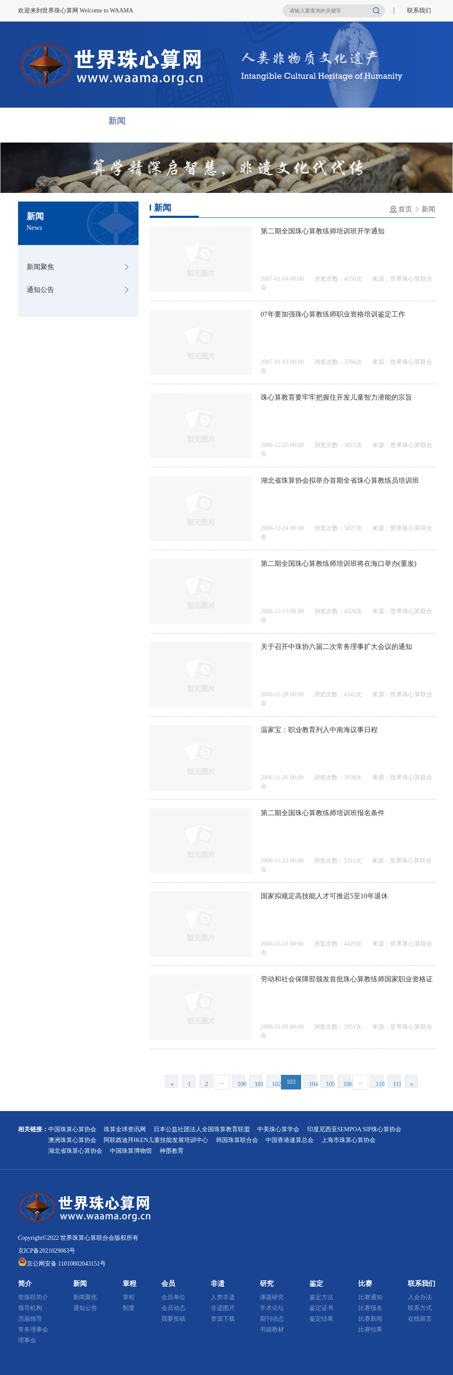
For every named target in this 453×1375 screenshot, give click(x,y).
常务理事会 (33, 1329)
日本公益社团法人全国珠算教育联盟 (202, 1129)
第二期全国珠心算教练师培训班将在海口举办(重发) (339, 563)
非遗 (235, 120)
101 (258, 1084)
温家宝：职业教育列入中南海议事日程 (319, 729)
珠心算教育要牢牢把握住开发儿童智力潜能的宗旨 (336, 397)
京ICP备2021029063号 (47, 1251)
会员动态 (173, 1308)
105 (329, 1084)
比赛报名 (370, 1308)
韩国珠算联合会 (237, 1140)
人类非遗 (223, 1297)
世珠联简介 (33, 1297)
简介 (77, 120)
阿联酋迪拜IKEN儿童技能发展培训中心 (156, 1140)
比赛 (354, 120)
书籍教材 (272, 1329)
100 (241, 1084)
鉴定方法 (321, 1297)
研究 (275, 120)
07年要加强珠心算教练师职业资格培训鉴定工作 (333, 314)
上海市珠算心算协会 (348, 1140)
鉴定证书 (321, 1308)
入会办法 (420, 1297)
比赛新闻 (370, 1319)
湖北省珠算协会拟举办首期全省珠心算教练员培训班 (340, 480)
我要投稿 (173, 1319)
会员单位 (173, 1297)
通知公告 (40, 289)
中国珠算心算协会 (72, 1129)
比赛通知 (370, 1297)
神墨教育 (172, 1151)
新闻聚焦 (40, 266)
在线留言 (420, 1319)
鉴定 (315, 120)
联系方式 (420, 1308)
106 (347, 1084)
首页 (37, 120)
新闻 (117, 120)
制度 (129, 1308)
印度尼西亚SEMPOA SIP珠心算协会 (354, 1129)
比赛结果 (370, 1329)
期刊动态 (272, 1319)
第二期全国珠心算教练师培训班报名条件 (323, 812)
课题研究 (272, 1297)
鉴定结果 (321, 1319)
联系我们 (419, 10)
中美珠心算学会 (278, 1129)
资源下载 (223, 1319)
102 (275, 1084)
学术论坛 (272, 1308)
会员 (196, 120)
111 (397, 1084)
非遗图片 (223, 1308)
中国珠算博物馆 (131, 1151)
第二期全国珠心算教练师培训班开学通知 (323, 231)
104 (312, 1084)
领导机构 (30, 1308)
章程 (156, 120)
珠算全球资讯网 (125, 1129)
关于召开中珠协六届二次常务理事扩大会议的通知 (336, 646)
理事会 (27, 1340)
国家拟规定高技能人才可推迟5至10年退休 (324, 896)
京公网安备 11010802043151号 (66, 1263)
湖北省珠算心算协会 (75, 1151)
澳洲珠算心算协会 (72, 1140)
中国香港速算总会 (289, 1140)
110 (379, 1084)
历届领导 (30, 1319)
